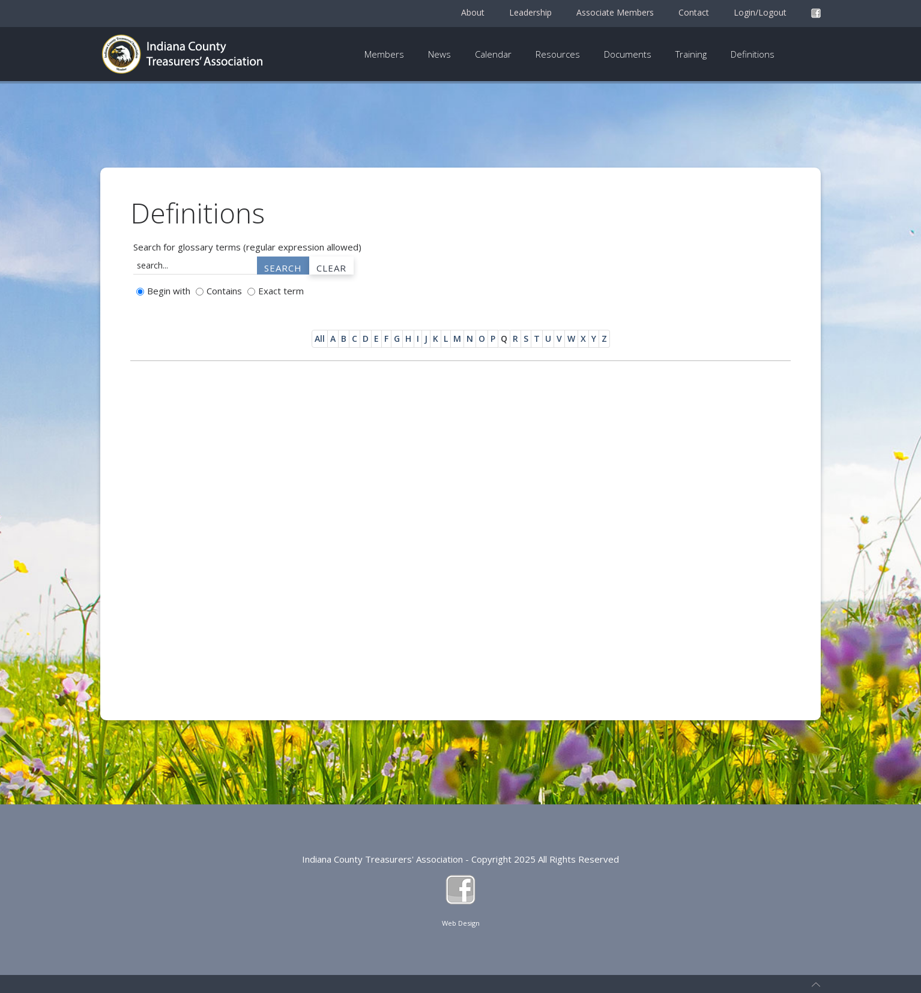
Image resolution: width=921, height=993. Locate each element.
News (439, 54)
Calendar (493, 54)
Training (691, 54)
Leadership (530, 12)
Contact (693, 12)
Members (384, 54)
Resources (558, 54)
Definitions (753, 54)
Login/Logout (760, 12)
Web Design (461, 923)
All (320, 338)
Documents (627, 54)
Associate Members (615, 12)
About (473, 12)
